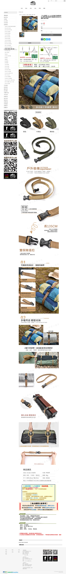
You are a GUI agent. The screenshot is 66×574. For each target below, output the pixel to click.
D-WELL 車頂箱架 (7, 31)
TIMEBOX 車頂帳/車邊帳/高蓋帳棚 (10, 26)
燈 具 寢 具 (6, 87)
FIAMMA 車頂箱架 (7, 33)
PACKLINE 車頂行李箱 (8, 29)
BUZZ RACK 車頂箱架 (8, 43)
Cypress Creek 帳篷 (8, 71)
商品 (26, 8)
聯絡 (6, 553)
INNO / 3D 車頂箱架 (8, 45)
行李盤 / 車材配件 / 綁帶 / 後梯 (30, 14)
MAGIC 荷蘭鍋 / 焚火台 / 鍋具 (9, 81)
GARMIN (5, 19)
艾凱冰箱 (6, 54)
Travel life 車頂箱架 (8, 40)
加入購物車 (51, 34)
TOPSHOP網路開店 (5, 573)
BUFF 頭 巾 (6, 98)
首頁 (22, 8)
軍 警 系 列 (6, 100)
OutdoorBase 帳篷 (7, 69)
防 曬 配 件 (6, 107)
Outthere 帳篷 (7, 66)
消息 (31, 8)
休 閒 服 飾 (6, 103)
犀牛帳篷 (6, 57)
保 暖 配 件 (6, 105)
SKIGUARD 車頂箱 (8, 28)
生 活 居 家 (6, 22)
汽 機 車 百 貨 (6, 92)
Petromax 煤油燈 (7, 83)
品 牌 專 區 (6, 24)
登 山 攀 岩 (6, 90)
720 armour (6, 94)
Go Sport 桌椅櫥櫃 (8, 76)
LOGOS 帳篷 (7, 64)
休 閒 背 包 (6, 96)
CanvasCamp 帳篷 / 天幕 (9, 73)
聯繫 (44, 8)
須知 (35, 8)
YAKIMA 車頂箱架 (7, 38)
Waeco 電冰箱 (7, 52)
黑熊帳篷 (6, 59)
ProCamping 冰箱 (7, 50)
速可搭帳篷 (6, 62)
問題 (40, 8)
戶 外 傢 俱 (6, 85)
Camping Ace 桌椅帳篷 (8, 78)
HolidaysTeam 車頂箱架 (8, 47)
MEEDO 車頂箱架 (7, 36)
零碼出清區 (6, 15)
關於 (19, 551)
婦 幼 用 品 (6, 17)
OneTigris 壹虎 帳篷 (8, 55)
